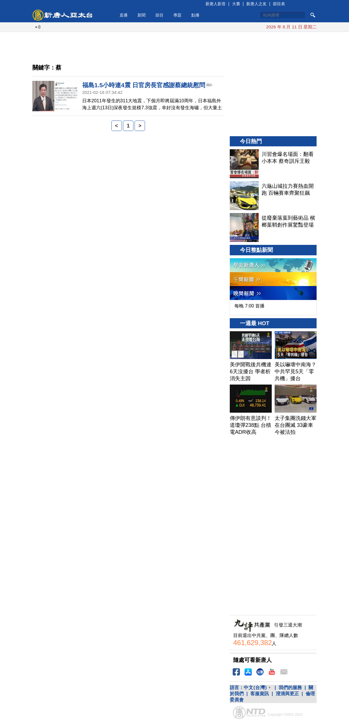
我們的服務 (290, 687)
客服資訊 (259, 693)
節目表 (279, 3)
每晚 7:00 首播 (249, 305)
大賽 (236, 3)
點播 (195, 15)
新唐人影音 (215, 3)
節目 (159, 15)
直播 (124, 15)
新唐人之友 (256, 3)
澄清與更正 (287, 693)
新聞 (141, 15)
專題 (177, 15)
